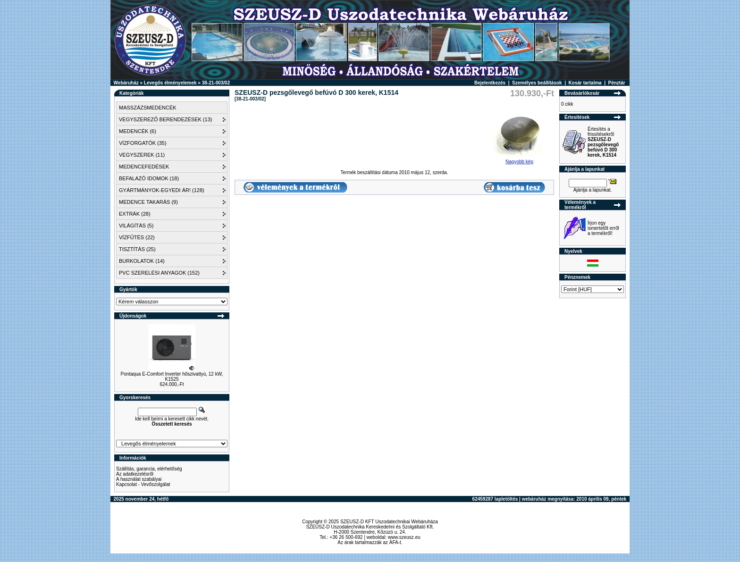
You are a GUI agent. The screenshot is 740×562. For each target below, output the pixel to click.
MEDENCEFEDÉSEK (144, 166)
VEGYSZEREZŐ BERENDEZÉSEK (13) (165, 119)
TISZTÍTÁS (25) (137, 249)
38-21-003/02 (216, 82)
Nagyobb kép (519, 159)
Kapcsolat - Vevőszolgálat (143, 484)
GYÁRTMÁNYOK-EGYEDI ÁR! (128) (161, 190)
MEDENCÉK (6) (137, 131)
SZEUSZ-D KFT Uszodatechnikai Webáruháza (389, 521)
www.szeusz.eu (404, 537)
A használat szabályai (138, 479)
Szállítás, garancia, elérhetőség (149, 468)
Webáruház (126, 82)
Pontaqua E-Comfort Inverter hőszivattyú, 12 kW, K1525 (172, 376)
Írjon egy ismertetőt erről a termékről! (603, 228)
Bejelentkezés (489, 82)
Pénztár (616, 82)
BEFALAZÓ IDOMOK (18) (149, 178)
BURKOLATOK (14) (142, 261)
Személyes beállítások (537, 82)
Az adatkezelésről (134, 474)
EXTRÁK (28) (135, 214)
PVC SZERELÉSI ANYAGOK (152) (159, 273)
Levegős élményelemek (170, 82)
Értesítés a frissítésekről (603, 142)
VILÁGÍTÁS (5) (136, 225)
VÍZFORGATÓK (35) (143, 143)
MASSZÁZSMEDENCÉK (148, 107)
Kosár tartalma (585, 82)
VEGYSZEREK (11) (142, 155)
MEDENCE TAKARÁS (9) (148, 202)
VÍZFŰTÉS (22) (137, 237)
